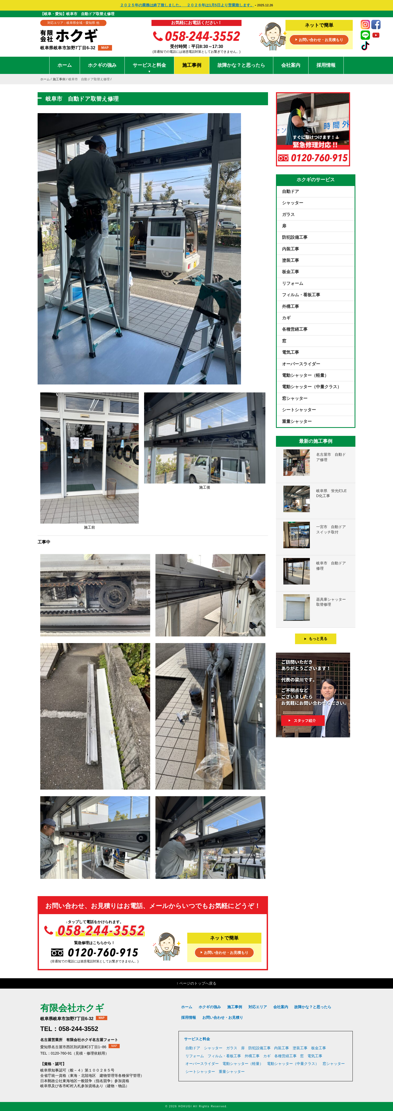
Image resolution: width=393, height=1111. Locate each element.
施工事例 (191, 65)
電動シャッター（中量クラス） (311, 386)
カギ (286, 318)
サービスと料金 (149, 68)
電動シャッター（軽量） (305, 375)
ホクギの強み (102, 65)
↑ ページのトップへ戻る (197, 983)
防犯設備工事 (294, 237)
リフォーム (292, 283)
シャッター (292, 203)
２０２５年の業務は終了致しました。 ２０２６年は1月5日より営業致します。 (187, 5)
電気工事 (290, 352)
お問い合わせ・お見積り (222, 1017)
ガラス (288, 214)
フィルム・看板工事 (301, 295)
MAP (105, 48)
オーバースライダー (301, 364)
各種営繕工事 (294, 329)
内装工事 (290, 249)
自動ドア (290, 191)
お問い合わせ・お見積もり (319, 40)
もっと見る (316, 638)
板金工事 (290, 271)
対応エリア (257, 1007)
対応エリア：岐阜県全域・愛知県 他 (73, 23)
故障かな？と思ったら (241, 65)
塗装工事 (290, 260)
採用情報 (326, 65)
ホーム (64, 65)
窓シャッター (294, 398)
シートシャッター (299, 410)
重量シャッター (297, 421)
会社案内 (290, 65)
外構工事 (290, 306)
